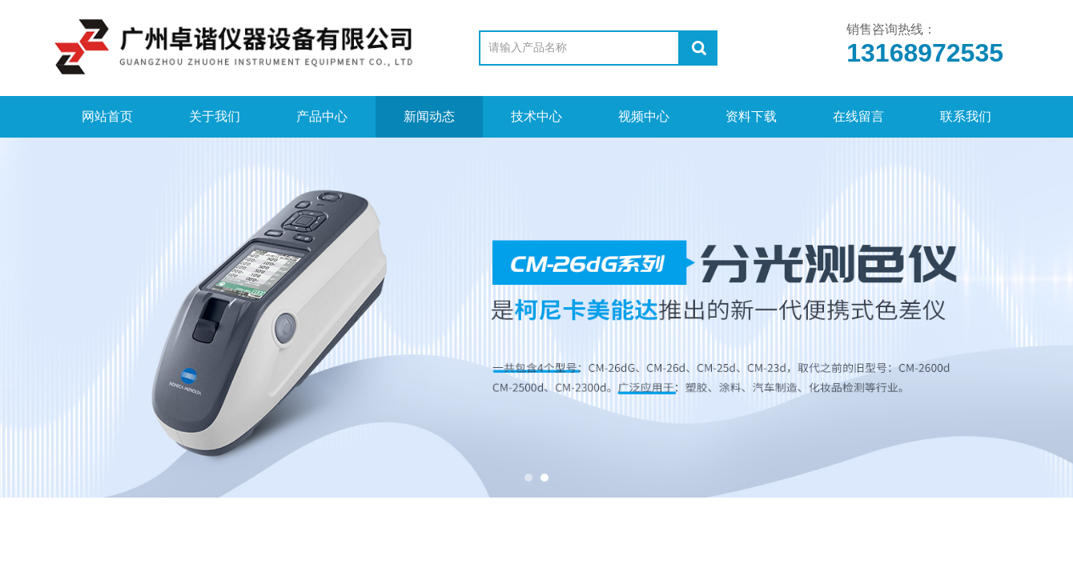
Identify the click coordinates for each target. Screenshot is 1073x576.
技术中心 (536, 116)
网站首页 (107, 116)
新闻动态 (429, 116)
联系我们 (965, 116)
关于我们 (214, 116)
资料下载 (751, 116)
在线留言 (858, 116)
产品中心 (322, 116)
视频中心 (643, 116)
